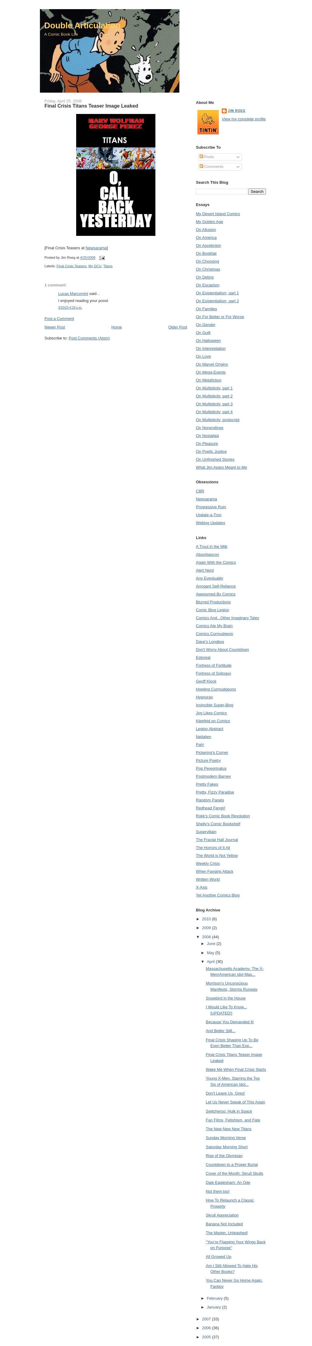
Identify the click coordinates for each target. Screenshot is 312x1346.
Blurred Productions (213, 602)
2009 (207, 927)
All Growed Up (218, 1256)
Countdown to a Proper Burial (232, 1164)
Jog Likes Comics (211, 713)
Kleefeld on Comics (213, 721)
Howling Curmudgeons (216, 689)
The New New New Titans (228, 1129)
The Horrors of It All (213, 847)
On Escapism (207, 285)
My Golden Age (209, 221)
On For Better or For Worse (220, 316)
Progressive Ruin (211, 507)
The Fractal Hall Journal (217, 839)
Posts (207, 156)
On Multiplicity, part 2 (214, 396)
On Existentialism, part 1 (217, 293)
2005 (207, 1337)
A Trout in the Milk (211, 546)
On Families (206, 309)
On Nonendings (209, 427)
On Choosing (207, 261)
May (211, 952)
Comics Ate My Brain (214, 625)
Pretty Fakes (207, 784)
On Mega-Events (211, 372)
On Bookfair (206, 253)
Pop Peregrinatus (211, 768)
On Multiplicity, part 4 (214, 412)
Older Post (177, 327)
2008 (207, 937)
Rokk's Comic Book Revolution (223, 816)
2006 (207, 1328)
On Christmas (208, 269)
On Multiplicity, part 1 (214, 388)
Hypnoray (204, 697)
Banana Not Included (224, 1224)
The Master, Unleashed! (227, 1233)
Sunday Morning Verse (226, 1137)
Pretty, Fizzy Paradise (215, 792)
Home (117, 327)
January (214, 1307)
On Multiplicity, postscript (217, 419)
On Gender (205, 324)
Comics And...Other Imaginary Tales (227, 618)
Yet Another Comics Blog (217, 895)
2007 (207, 1319)
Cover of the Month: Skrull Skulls (234, 1173)
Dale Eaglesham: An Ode (228, 1182)
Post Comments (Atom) (89, 338)
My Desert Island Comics (218, 213)
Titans (107, 266)
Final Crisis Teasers (72, 266)
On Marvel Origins (212, 364)
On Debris (205, 277)
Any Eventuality (209, 578)
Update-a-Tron (209, 515)
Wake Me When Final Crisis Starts (236, 1069)
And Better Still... (220, 1030)
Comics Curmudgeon (214, 633)
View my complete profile (244, 119)
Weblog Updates (210, 522)
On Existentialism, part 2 (217, 301)
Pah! (200, 744)
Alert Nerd (205, 570)
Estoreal (203, 657)
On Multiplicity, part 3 (214, 404)
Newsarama (96, 248)
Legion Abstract (209, 728)
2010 (207, 919)
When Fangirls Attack (214, 871)
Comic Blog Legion (212, 610)
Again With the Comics (216, 562)
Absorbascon (207, 554)
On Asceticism (208, 245)
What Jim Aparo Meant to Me (221, 467)
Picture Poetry (208, 760)
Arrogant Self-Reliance (216, 586)
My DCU (94, 266)
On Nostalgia (207, 435)
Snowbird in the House (226, 998)
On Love (203, 356)
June (212, 943)
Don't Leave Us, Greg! (225, 1093)
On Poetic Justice (211, 451)
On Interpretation (211, 348)
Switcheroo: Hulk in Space (229, 1111)
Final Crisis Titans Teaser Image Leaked (91, 105)
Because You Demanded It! (230, 1022)
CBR (200, 491)
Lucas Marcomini (73, 293)
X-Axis (201, 887)
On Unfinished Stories (215, 459)
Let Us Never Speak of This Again (235, 1102)
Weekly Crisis (208, 863)
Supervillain (206, 831)
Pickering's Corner (212, 752)
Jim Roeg (237, 110)
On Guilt (203, 332)
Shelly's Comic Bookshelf (218, 824)
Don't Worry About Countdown (222, 649)
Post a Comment (59, 318)
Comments (211, 166)
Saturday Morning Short (226, 1147)
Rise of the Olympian (224, 1155)
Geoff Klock (206, 681)
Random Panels (210, 800)
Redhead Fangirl (210, 808)
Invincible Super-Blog (214, 705)
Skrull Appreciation (222, 1215)
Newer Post (54, 327)
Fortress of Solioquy (213, 673)
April (211, 961)
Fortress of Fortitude (214, 665)
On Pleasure (207, 443)
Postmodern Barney (213, 776)
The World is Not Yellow (217, 855)
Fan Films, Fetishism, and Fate (233, 1120)
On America (206, 237)
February (215, 1298)
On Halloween (208, 340)
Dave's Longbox (210, 641)
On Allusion (206, 229)
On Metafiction (209, 380)
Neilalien (203, 736)
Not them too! (217, 1191)
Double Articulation (82, 25)
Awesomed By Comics (216, 594)
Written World (208, 879)
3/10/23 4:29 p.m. (70, 307)
